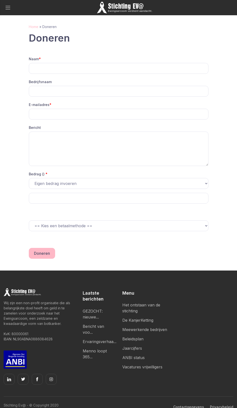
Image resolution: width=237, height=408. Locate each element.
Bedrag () (38, 174)
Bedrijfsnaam (40, 82)
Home (33, 27)
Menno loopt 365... (95, 353)
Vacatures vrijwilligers (142, 366)
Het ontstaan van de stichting (141, 307)
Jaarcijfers (132, 348)
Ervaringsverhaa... (99, 341)
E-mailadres (40, 105)
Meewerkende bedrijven (144, 329)
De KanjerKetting (137, 320)
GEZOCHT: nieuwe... (93, 314)
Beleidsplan (132, 338)
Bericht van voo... (93, 329)
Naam (35, 59)
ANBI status (133, 357)
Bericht (35, 127)
